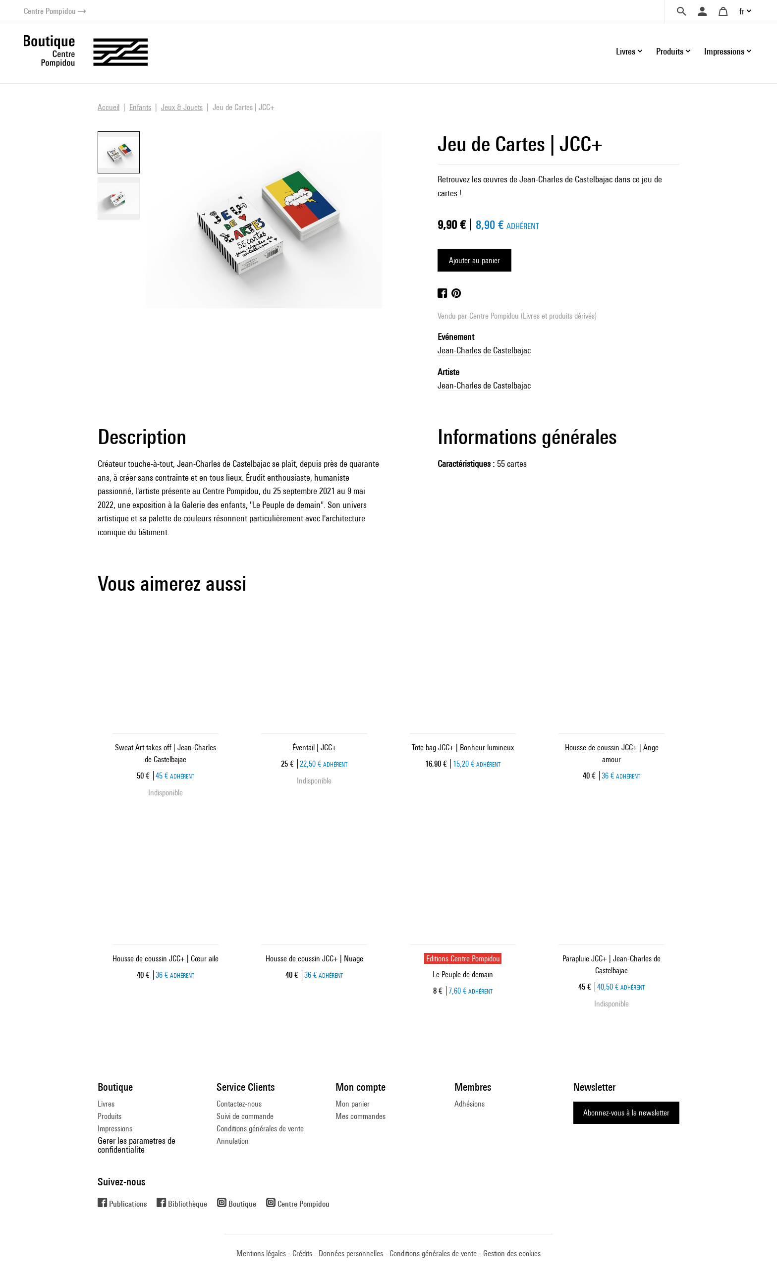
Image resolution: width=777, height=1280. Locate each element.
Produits (109, 1116)
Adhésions (469, 1104)
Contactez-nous (239, 1104)
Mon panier (352, 1104)
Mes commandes (360, 1116)
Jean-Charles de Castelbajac (484, 350)
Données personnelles (351, 1253)
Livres (106, 1104)
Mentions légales (261, 1253)
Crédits (302, 1253)
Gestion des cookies (512, 1253)
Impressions (115, 1128)
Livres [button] (625, 51)
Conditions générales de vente (260, 1128)
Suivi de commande (245, 1116)
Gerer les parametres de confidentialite (136, 1145)
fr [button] (741, 11)
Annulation (233, 1141)
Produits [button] (669, 51)
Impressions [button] (724, 51)
